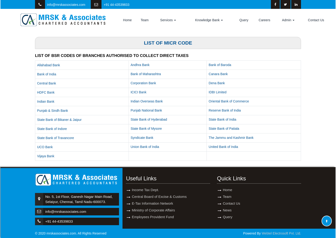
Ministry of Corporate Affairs (153, 206)
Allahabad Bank (48, 65)
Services (168, 20)
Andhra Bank (140, 65)
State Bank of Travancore (55, 138)
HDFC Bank (46, 92)
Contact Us (316, 20)
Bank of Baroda (220, 65)
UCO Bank (45, 147)
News (227, 206)
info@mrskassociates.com (66, 5)
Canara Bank (218, 74)
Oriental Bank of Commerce (229, 101)
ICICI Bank (139, 92)
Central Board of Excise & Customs (159, 192)
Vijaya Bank (45, 156)
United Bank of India (223, 147)
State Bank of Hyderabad (149, 119)
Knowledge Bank (209, 20)
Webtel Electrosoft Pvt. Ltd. (281, 233)
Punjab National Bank (146, 110)
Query (243, 20)
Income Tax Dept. (145, 186)
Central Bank (46, 83)
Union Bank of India (145, 147)
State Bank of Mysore (146, 128)
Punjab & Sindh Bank (52, 110)
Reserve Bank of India (225, 110)
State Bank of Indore (52, 129)
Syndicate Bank (142, 138)
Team (145, 20)
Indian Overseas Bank (147, 101)
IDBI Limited (217, 92)
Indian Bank (45, 101)
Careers (264, 20)
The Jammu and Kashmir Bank (231, 138)
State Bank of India (222, 119)
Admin (288, 20)
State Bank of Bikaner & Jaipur (59, 120)
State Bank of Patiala (224, 128)
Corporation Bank (143, 83)
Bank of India (46, 74)
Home (127, 20)
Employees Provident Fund (153, 213)
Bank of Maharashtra (146, 74)
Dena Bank (217, 83)
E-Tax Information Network (152, 199)
